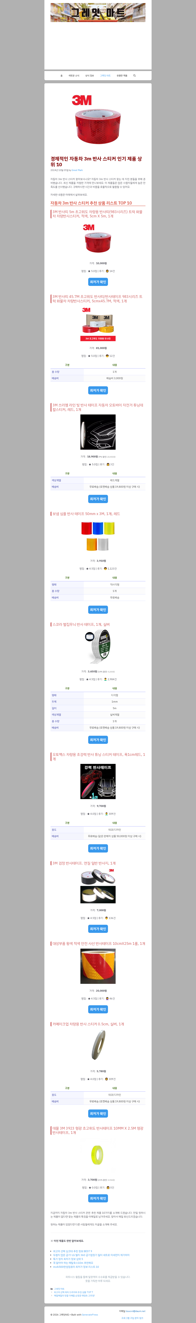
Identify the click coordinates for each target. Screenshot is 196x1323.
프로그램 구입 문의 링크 (132, 1318)
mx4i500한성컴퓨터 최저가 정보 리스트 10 (76, 1267)
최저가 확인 (98, 281)
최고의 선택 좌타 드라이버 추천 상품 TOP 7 (73, 1292)
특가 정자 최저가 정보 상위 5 (68, 1259)
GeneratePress (90, 1314)
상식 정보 (89, 75)
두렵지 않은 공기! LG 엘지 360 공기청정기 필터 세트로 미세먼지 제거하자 (91, 1255)
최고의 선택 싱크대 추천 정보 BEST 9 (72, 1251)
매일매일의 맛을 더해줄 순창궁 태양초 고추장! (74, 1295)
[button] (134, 75)
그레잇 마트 (105, 75)
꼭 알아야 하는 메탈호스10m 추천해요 (73, 1263)
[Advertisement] (98, 48)
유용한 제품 (122, 75)
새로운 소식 (74, 75)
